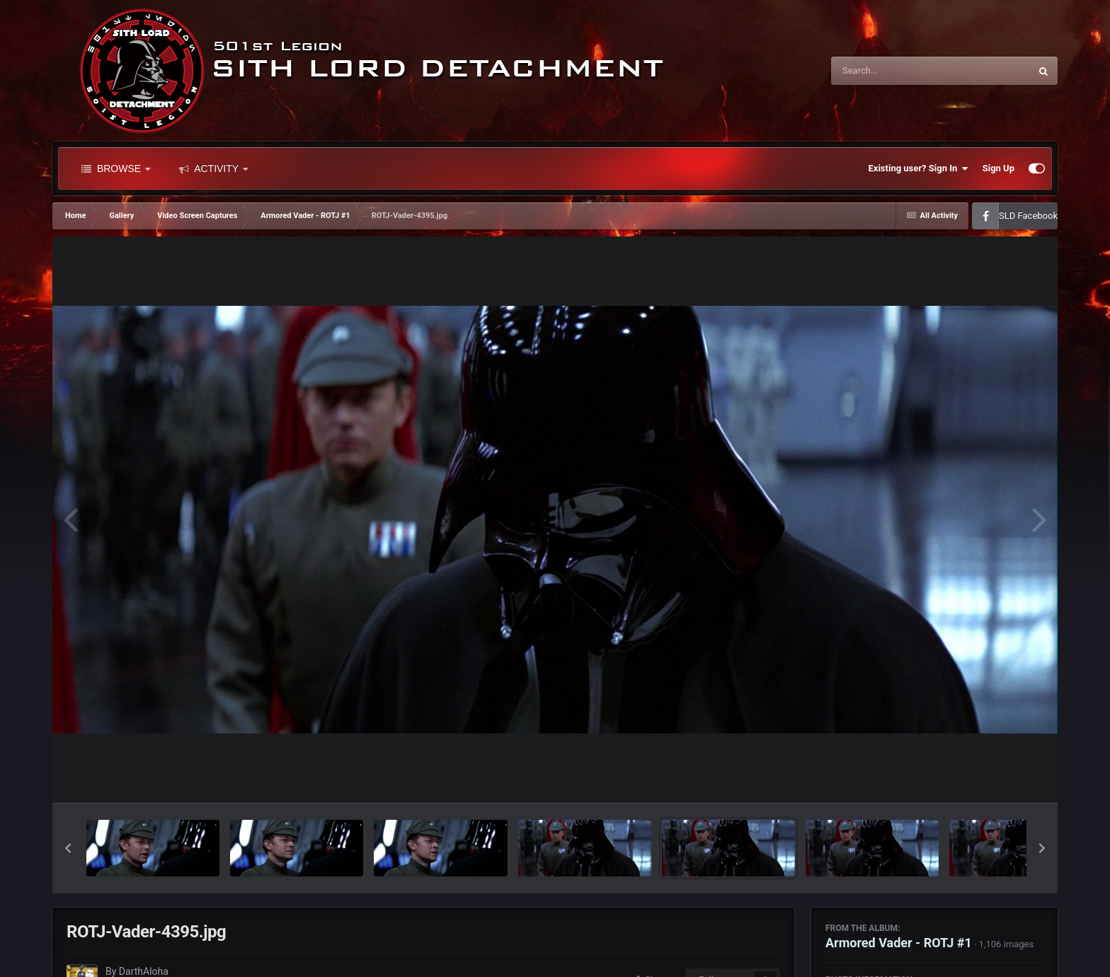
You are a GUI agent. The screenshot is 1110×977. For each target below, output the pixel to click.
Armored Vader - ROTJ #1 (898, 942)
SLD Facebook (1028, 215)
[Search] (895, 71)
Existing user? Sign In (918, 168)
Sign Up (998, 168)
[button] (68, 848)
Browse (115, 168)
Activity (213, 168)
